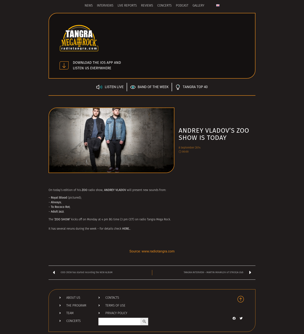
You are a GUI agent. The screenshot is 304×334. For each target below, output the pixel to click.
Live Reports (127, 5)
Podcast (182, 5)
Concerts (164, 5)
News (89, 5)
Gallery (198, 5)
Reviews (147, 5)
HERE (125, 228)
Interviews (105, 5)
